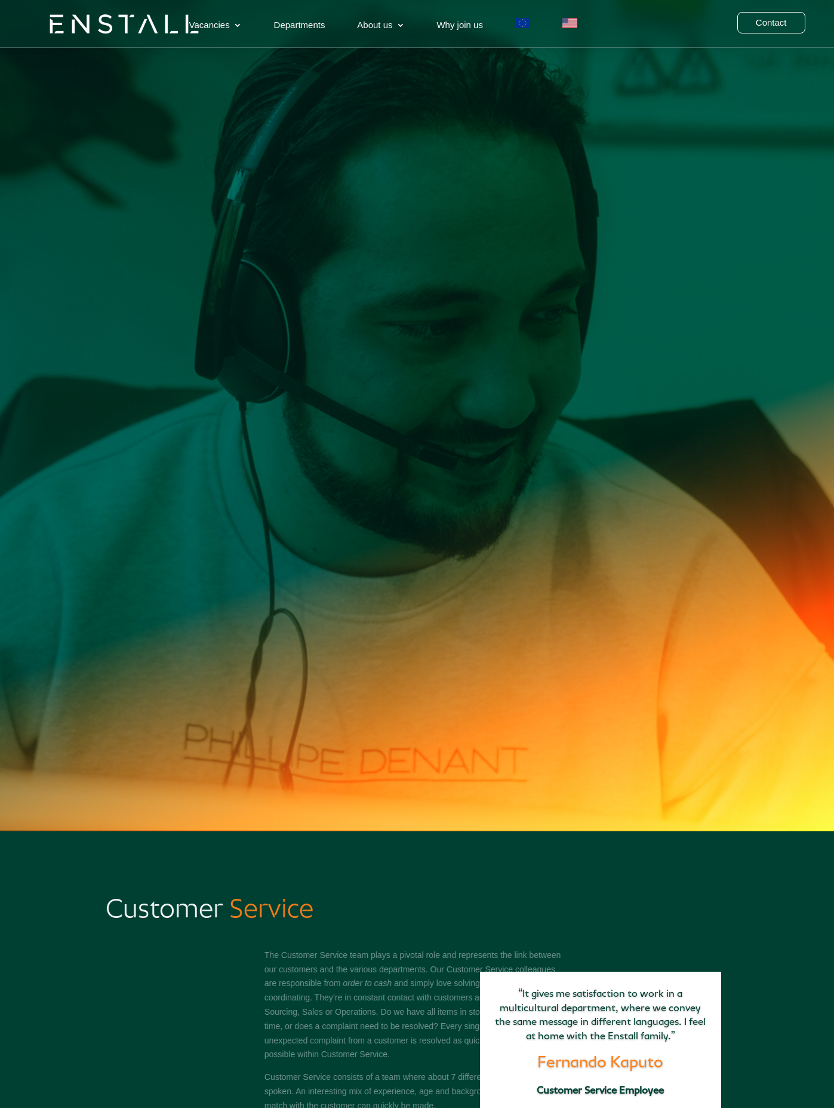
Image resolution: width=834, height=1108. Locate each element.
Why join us (459, 25)
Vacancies (209, 25)
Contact (771, 23)
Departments (299, 25)
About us (374, 25)
